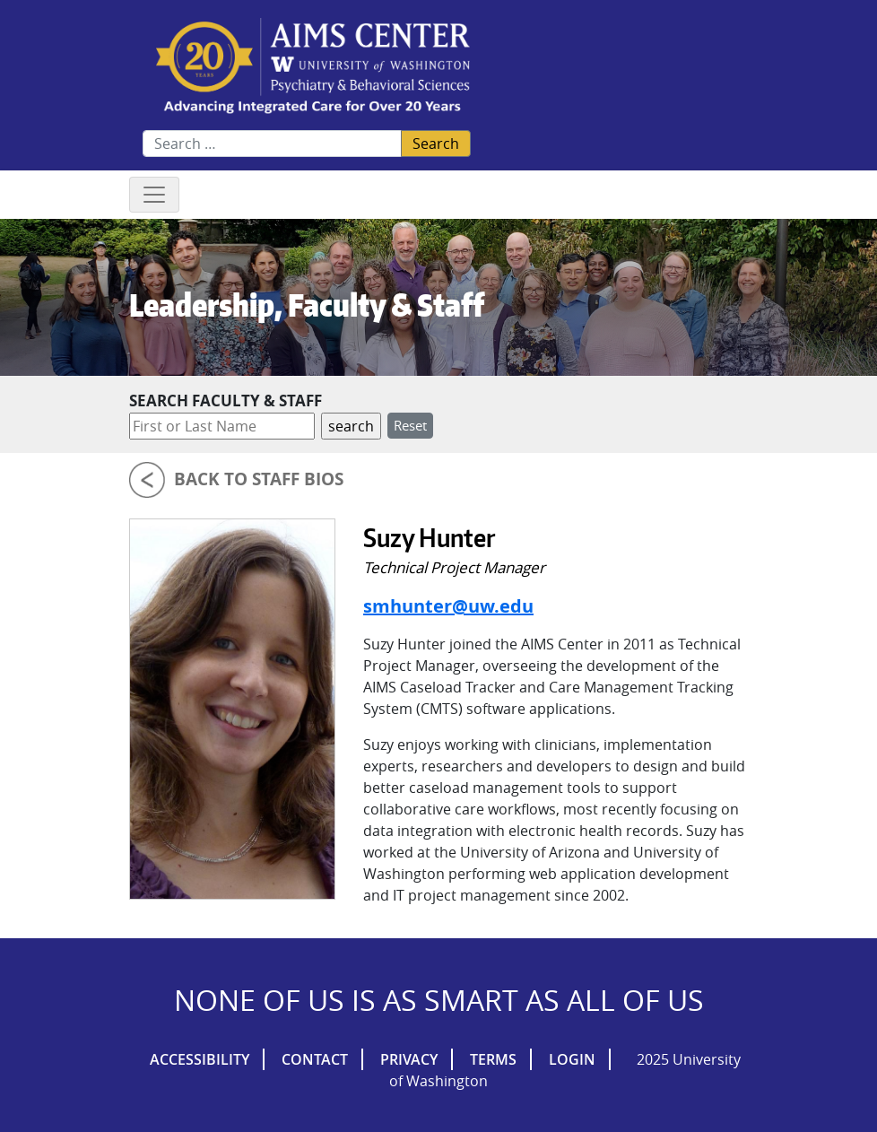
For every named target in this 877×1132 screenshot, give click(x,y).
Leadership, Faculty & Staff (306, 304)
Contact (315, 1059)
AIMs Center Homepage (313, 67)
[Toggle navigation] (154, 195)
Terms (493, 1059)
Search (435, 143)
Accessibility (199, 1059)
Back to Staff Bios (258, 478)
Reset (410, 425)
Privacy (409, 1059)
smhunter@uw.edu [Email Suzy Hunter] (448, 606)
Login (572, 1059)
